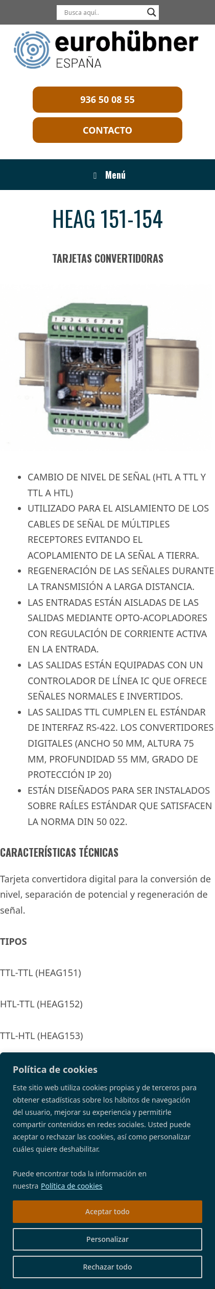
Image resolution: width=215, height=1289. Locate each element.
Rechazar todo (107, 1267)
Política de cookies (72, 1186)
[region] (107, 1170)
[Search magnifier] (152, 12)
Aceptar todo (107, 1211)
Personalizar (107, 1239)
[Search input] (103, 12)
